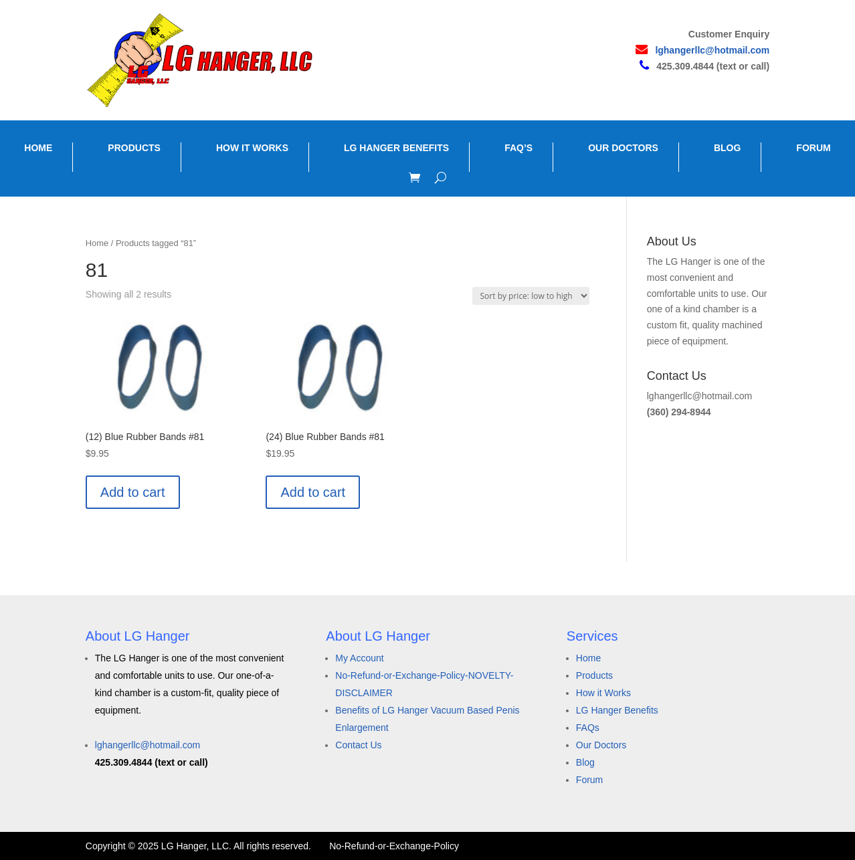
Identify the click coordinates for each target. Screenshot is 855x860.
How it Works (603, 692)
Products (594, 675)
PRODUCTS (134, 147)
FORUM (813, 147)
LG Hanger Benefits (617, 710)
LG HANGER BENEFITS (396, 147)
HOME (38, 147)
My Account (359, 658)
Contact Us (358, 745)
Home (97, 243)
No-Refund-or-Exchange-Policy (394, 846)
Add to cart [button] (132, 492)
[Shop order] (530, 296)
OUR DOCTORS (623, 147)
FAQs (587, 727)
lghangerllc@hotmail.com (712, 50)
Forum (589, 779)
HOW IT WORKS (252, 147)
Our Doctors (601, 745)
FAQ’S (518, 147)
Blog (585, 762)
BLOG (727, 147)
